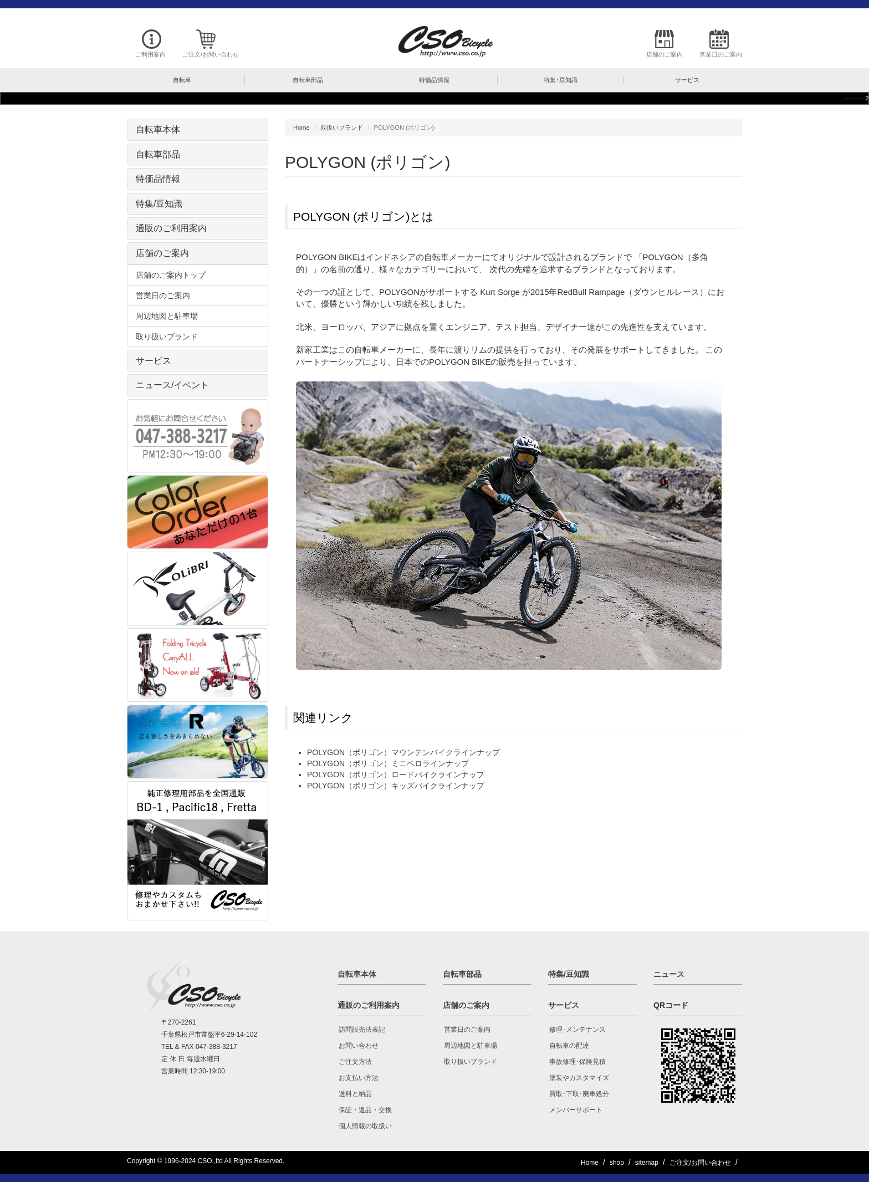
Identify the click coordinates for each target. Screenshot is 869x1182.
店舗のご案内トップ (171, 275)
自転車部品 (158, 154)
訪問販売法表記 (362, 1029)
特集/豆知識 (159, 203)
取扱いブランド (341, 127)
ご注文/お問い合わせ (210, 54)
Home (301, 127)
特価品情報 (158, 179)
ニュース (668, 974)
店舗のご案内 (664, 54)
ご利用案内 (150, 54)
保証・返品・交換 (365, 1110)
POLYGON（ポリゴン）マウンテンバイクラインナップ (403, 752)
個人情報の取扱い (365, 1126)
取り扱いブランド (167, 336)
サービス (153, 360)
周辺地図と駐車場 (167, 316)
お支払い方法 (359, 1078)
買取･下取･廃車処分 (579, 1094)
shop (617, 1162)
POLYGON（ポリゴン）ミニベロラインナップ (388, 763)
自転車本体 (158, 129)
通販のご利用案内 (171, 228)
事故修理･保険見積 (577, 1062)
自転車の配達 (569, 1045)
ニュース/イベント (172, 385)
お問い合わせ (359, 1045)
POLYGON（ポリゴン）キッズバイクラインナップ (395, 785)
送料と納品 (355, 1094)
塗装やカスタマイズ (579, 1078)
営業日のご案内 (720, 54)
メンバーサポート (575, 1110)
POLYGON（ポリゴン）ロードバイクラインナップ (395, 774)
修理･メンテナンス (577, 1029)
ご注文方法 (355, 1062)
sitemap (646, 1162)
